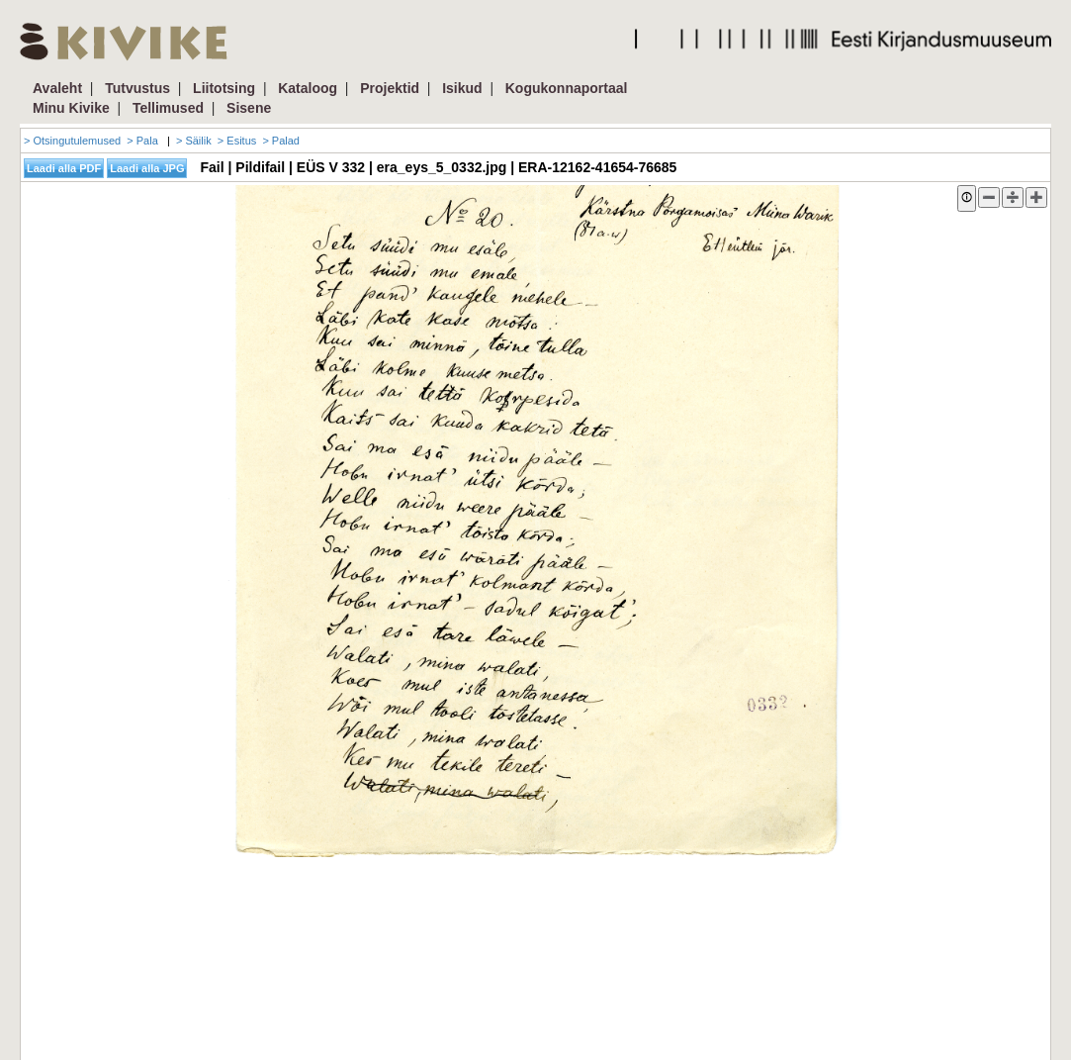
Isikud (462, 88)
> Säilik (194, 140)
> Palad (281, 140)
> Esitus (237, 140)
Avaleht (57, 88)
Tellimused (168, 108)
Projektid (389, 88)
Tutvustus (137, 88)
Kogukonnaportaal (566, 88)
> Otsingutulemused (72, 140)
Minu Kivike (71, 108)
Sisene (248, 108)
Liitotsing (224, 88)
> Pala (142, 140)
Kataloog (307, 88)
